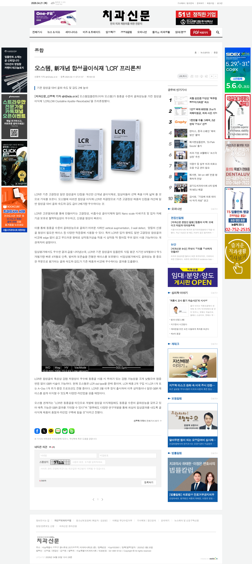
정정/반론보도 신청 (45, 526)
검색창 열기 (217, 32)
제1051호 (91, 76)
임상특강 (110, 32)
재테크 (175, 344)
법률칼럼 (176, 453)
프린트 (201, 76)
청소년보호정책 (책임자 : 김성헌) (92, 520)
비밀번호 (104, 455)
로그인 (219, 3)
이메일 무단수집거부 (122, 520)
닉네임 (43, 455)
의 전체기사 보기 (146, 420)
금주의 (177, 90)
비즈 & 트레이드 (91, 32)
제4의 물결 (175, 333)
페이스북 (37, 431)
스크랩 (206, 76)
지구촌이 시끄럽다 (179, 324)
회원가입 (210, 3)
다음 (102, 499)
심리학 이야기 (179, 293)
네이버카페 (65, 431)
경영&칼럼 (126, 32)
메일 (196, 76)
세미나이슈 (71, 32)
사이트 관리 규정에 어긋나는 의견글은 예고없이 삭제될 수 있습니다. (72, 468)
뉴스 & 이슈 (53, 32)
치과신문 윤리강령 (68, 526)
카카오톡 (51, 431)
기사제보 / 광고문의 (186, 3)
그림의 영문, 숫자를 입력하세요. (87, 462)
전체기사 (37, 32)
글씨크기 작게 (216, 76)
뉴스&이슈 (205, 52)
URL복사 (183, 76)
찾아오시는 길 (42, 520)
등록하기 (148, 482)
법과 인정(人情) (177, 319)
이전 (93, 499)
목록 (192, 76)
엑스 (44, 431)
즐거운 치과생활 (161, 32)
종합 (216, 52)
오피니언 (142, 32)
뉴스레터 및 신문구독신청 (186, 520)
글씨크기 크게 (212, 76)
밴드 (72, 431)
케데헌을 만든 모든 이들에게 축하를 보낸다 (190, 329)
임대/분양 (180, 32)
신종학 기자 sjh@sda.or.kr (45, 76)
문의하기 (200, 3)
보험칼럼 (176, 398)
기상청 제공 (58, 4)
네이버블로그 (58, 431)
